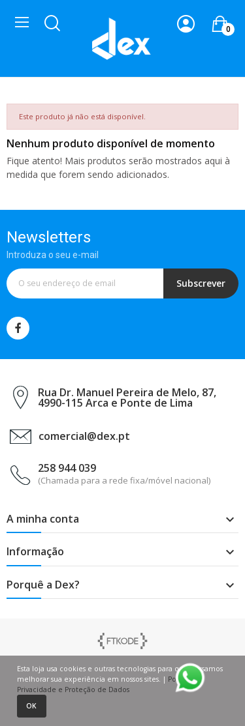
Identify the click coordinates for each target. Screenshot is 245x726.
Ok (31, 705)
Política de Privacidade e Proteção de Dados (110, 684)
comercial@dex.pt (84, 436)
